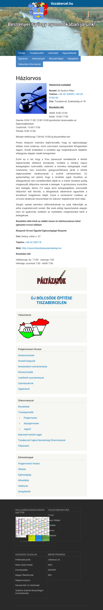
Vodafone (52, 536)
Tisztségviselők (25, 412)
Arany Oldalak (54, 520)
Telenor (51, 530)
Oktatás (22, 469)
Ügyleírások (24, 389)
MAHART (52, 570)
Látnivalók (53, 53)
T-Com (51, 515)
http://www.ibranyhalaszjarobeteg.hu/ (42, 248)
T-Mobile (52, 525)
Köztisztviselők (25, 372)
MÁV (50, 565)
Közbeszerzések (26, 355)
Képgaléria (73, 58)
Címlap (21, 53)
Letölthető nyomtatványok (31, 377)
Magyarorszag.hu (22, 580)
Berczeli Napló (56, 58)
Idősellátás (23, 480)
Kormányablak (21, 570)
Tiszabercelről (37, 53)
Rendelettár (24, 406)
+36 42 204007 (66, 94)
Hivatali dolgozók (26, 361)
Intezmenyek (38, 58)
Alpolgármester (31, 423)
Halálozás (23, 486)
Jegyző (27, 429)
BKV (50, 575)
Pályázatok (23, 446)
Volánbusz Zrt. (54, 560)
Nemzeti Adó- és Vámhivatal (27, 585)
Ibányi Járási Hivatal (24, 565)
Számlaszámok (25, 383)
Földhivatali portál (22, 560)
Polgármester (30, 418)
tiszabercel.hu (62, 4)
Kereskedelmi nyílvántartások (32, 366)
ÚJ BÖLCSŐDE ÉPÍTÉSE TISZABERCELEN (51, 300)
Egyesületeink (69, 53)
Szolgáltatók (24, 491)
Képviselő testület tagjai (30, 434)
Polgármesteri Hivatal (28, 463)
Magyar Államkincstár (24, 575)
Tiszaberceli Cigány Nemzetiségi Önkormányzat (41, 440)
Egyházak (23, 58)
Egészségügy (24, 474)
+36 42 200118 (33, 242)
